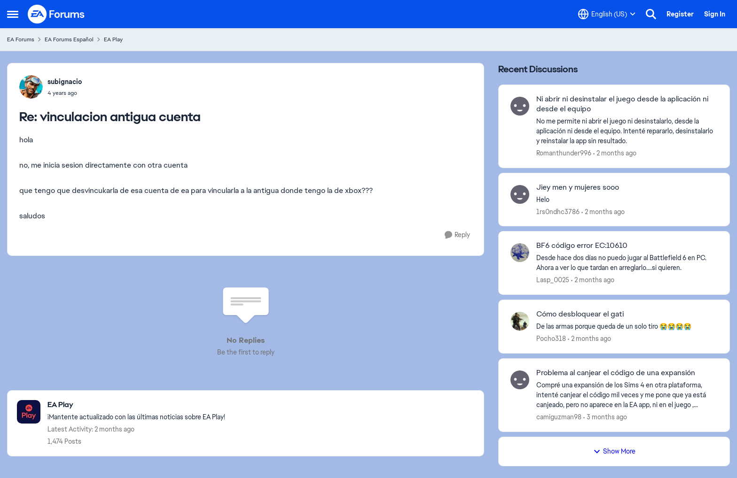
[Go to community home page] (56, 14)
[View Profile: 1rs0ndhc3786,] (519, 194)
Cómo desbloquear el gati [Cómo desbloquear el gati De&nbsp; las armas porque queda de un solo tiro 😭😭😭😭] (580, 314)
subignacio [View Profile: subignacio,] (64, 81)
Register (680, 14)
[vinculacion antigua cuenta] (64, 93)
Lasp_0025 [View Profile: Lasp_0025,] (552, 280)
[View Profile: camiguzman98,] (519, 379)
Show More (614, 451)
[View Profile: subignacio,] (31, 87)
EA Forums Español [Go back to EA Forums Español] (69, 39)
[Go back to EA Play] (136, 405)
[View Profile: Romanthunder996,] (519, 106)
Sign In (714, 14)
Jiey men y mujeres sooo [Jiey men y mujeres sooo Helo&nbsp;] (577, 187)
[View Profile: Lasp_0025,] (519, 252)
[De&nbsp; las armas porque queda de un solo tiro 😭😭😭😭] (627, 327)
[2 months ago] (614, 153)
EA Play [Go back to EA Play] (113, 39)
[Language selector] (607, 14)
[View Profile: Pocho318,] (519, 321)
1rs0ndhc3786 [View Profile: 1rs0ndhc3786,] (558, 211)
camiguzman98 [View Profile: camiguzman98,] (558, 417)
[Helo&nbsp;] (627, 199)
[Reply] (457, 235)
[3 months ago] (605, 417)
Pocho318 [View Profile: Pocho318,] (551, 338)
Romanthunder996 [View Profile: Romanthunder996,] (563, 153)
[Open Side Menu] (12, 14)
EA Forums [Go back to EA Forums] (20, 39)
